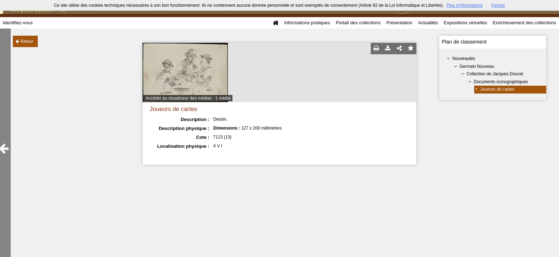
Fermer (498, 5)
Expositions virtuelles (465, 22)
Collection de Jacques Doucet (495, 73)
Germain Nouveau (477, 66)
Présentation (399, 22)
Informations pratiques (307, 22)
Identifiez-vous (18, 22)
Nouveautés (463, 58)
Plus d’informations (465, 5)
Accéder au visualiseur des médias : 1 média (187, 98)
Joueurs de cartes (497, 89)
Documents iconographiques (501, 81)
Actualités (428, 22)
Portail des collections (358, 22)
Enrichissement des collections (524, 22)
